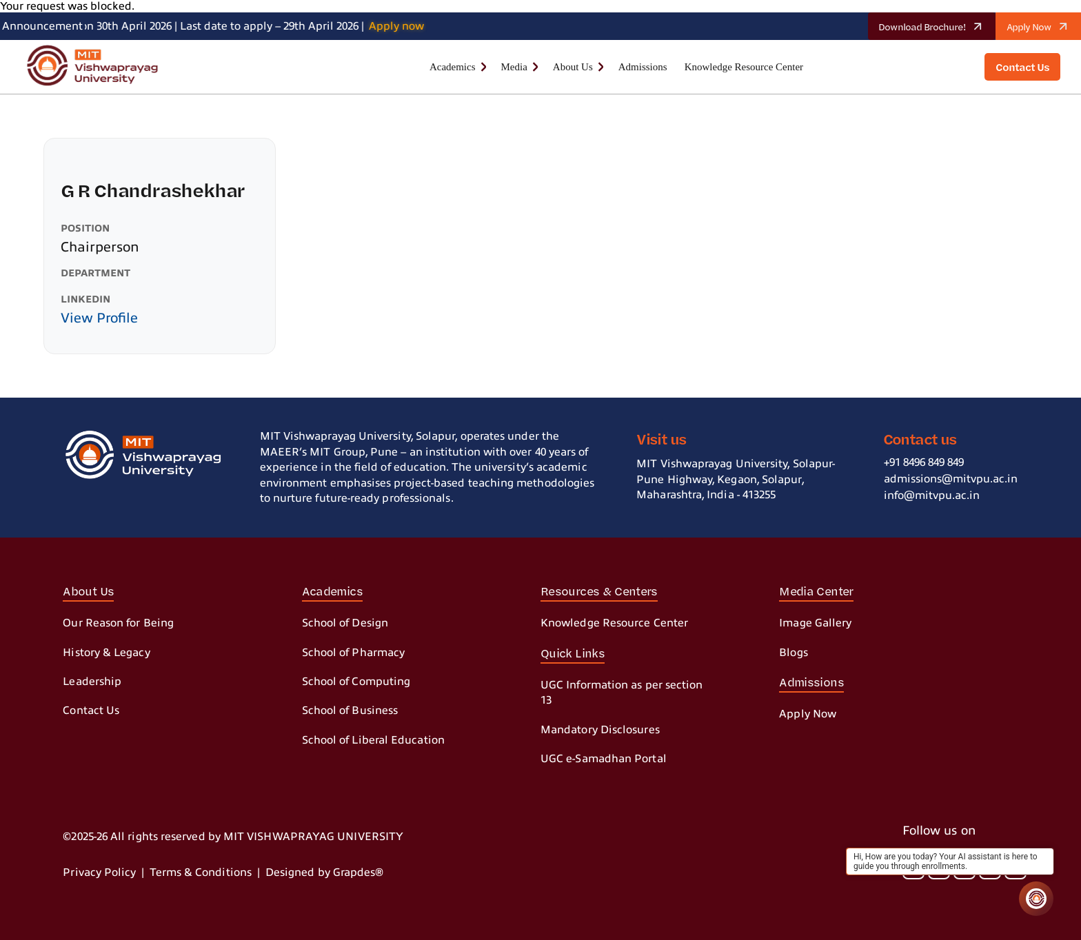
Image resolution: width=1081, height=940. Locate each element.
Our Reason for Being (118, 623)
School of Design (345, 623)
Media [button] (514, 66)
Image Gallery (815, 623)
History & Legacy (106, 652)
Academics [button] (453, 66)
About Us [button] (573, 66)
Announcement (42, 26)
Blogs (793, 652)
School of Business (350, 710)
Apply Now (1042, 26)
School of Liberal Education (373, 740)
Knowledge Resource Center (744, 66)
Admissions (642, 66)
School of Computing (356, 681)
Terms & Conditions (200, 872)
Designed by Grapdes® (324, 872)
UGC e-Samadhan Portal (603, 759)
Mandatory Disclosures (600, 730)
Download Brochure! (935, 26)
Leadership (92, 681)
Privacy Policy (99, 872)
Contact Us (91, 710)
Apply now (402, 26)
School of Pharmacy (353, 652)
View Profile (99, 318)
